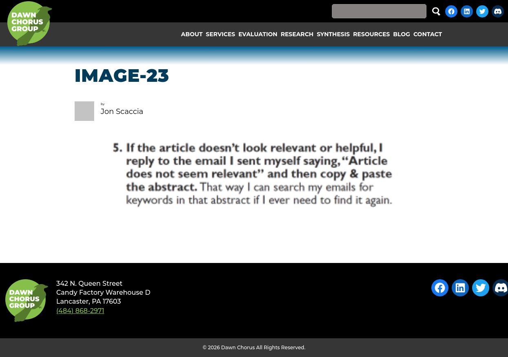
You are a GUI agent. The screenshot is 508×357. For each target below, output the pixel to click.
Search (436, 11)
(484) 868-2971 (80, 311)
